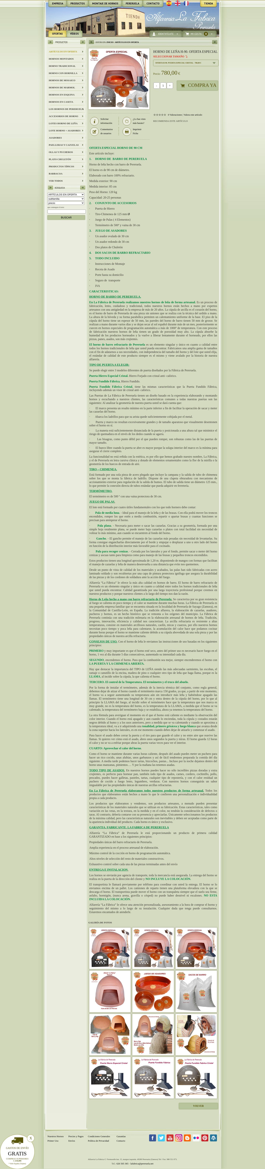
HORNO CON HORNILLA (63, 73)
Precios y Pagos (75, 1136)
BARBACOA (55, 173)
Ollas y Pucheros (61, 152)
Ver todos (56, 180)
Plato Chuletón (60, 159)
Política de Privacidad (98, 1140)
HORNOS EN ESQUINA (62, 94)
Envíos (71, 1140)
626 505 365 (122, 1163)
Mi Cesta (199, 34)
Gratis (17, 1153)
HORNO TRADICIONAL (62, 66)
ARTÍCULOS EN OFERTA (63, 51)
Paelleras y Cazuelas (64, 145)
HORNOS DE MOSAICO (62, 80)
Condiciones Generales (99, 1136)
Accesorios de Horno (63, 116)
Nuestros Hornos (55, 1136)
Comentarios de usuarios (101, 131)
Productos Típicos (61, 166)
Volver (198, 1106)
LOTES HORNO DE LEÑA (63, 123)
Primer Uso (53, 1140)
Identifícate (165, 34)
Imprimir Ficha (132, 131)
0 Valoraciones (175, 114)
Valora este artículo (193, 114)
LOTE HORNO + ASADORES (64, 130)
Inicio (110, 42)
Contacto (120, 1140)
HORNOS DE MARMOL (62, 87)
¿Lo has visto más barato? (134, 121)
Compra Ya (202, 85)
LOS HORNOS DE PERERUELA (66, 109)
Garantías (121, 1136)
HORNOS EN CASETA (61, 101)
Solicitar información (101, 121)
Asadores (55, 137)
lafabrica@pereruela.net (141, 1163)
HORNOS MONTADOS (61, 58)
